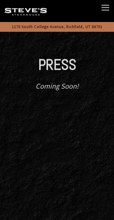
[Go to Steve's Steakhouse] (57, 27)
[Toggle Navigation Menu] (105, 7)
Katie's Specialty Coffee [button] (57, 212)
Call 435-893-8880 (57, 181)
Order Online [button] (57, 196)
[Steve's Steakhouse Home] (26, 11)
